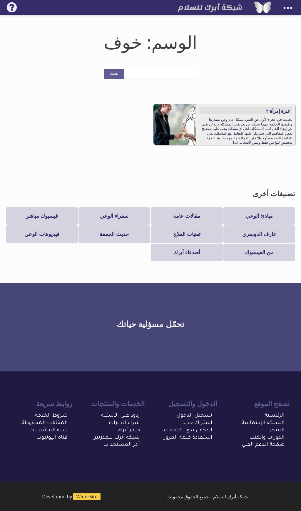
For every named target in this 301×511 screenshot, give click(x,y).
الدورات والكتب (267, 438)
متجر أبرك (129, 430)
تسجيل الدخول (194, 416)
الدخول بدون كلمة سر (186, 430)
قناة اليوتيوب (52, 438)
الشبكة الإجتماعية (263, 423)
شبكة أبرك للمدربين (116, 438)
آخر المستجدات (121, 445)
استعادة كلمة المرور (188, 438)
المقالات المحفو (48, 423)
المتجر (277, 430)
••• (288, 8)
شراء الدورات (124, 423)
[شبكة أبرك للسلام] (263, 7)
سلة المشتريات (48, 430)
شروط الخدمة (51, 416)
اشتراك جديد (197, 423)
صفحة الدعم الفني (263, 445)
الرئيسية (275, 416)
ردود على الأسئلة (120, 416)
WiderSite (86, 496)
